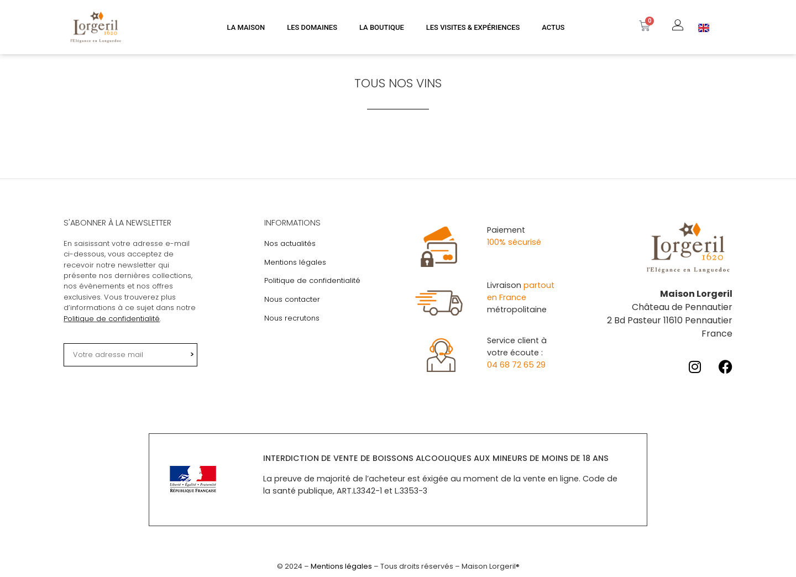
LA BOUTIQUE (381, 27)
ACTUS (553, 27)
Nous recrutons (292, 318)
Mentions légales (295, 262)
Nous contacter (292, 299)
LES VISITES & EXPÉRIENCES (473, 27)
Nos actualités (290, 243)
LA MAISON (246, 27)
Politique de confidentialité (112, 318)
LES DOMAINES (312, 27)
